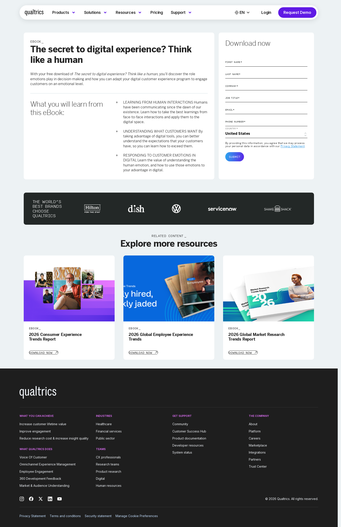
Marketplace (258, 445)
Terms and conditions (65, 515)
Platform (255, 431)
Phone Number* (235, 121)
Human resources (108, 485)
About (253, 424)
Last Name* (233, 74)
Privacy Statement (293, 146)
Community (180, 424)
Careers (254, 438)
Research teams (107, 464)
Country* (231, 128)
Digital (100, 478)
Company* (231, 86)
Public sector (105, 438)
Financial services (109, 431)
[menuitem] (64, 12)
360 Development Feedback (40, 478)
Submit (234, 157)
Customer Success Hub (189, 431)
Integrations (257, 452)
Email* (230, 109)
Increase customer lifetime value (43, 424)
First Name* (233, 62)
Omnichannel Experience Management (48, 464)
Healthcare (104, 424)
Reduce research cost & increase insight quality (54, 438)
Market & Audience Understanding (44, 485)
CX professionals (108, 457)
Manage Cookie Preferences (136, 515)
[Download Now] (43, 352)
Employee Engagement (36, 471)
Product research (108, 471)
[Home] (34, 12)
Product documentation (189, 438)
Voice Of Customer (33, 457)
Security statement (98, 515)
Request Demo (297, 12)
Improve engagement (35, 431)
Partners (255, 459)
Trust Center (258, 466)
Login (266, 12)
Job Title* (232, 98)
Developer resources (188, 445)
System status (182, 452)
